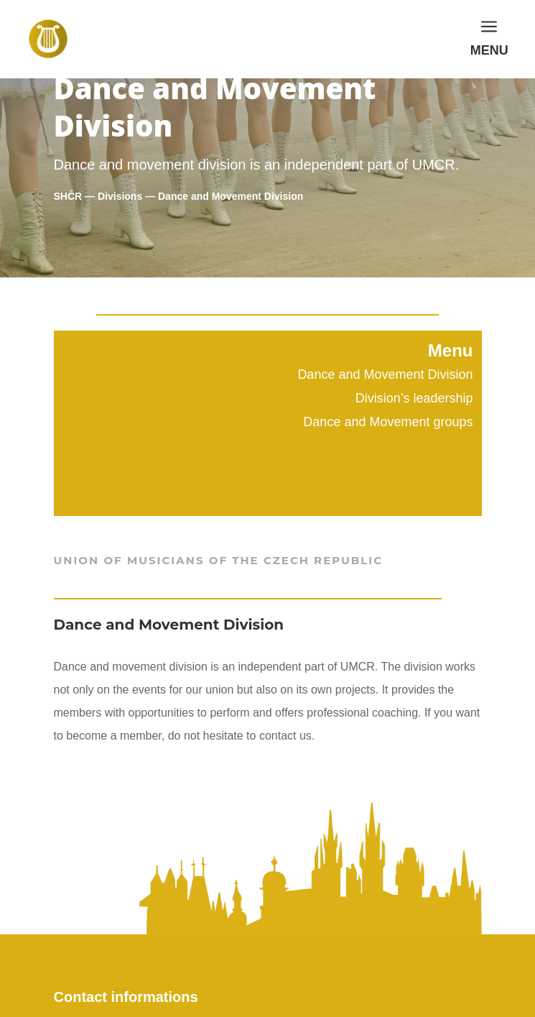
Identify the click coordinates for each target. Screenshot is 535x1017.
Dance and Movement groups (388, 422)
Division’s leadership (414, 398)
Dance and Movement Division (385, 374)
